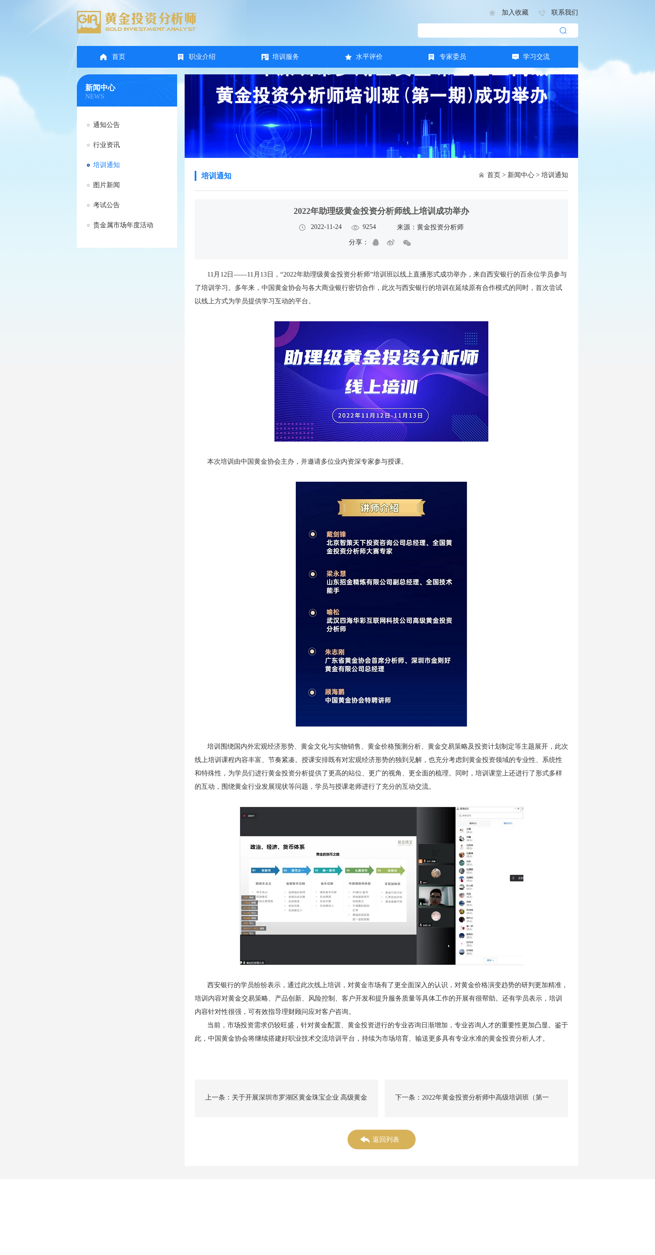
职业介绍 (202, 56)
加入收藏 (515, 12)
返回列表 (386, 1139)
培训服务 (285, 56)
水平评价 (369, 56)
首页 (118, 56)
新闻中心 (521, 174)
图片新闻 (106, 184)
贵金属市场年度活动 (123, 225)
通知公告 (106, 124)
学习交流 (536, 56)
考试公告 (106, 204)
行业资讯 (106, 144)
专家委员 (452, 56)
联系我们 (564, 12)
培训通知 (106, 164)
